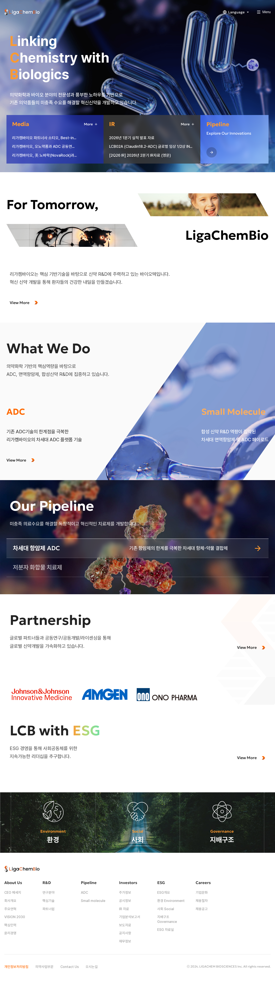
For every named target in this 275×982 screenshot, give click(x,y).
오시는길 (92, 967)
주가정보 (125, 893)
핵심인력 (10, 925)
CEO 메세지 (12, 893)
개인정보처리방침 (16, 967)
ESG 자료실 (165, 930)
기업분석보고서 (129, 917)
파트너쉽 (48, 909)
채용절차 (202, 901)
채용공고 (202, 909)
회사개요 (10, 901)
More (91, 124)
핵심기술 (48, 901)
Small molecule (93, 901)
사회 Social (165, 909)
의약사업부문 (44, 967)
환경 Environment (171, 901)
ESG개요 (163, 893)
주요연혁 (10, 909)
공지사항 (125, 933)
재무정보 (125, 941)
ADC (84, 893)
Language (236, 12)
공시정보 (125, 901)
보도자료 (125, 925)
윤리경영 (10, 933)
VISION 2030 (14, 917)
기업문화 (202, 893)
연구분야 (48, 893)
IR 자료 (124, 909)
